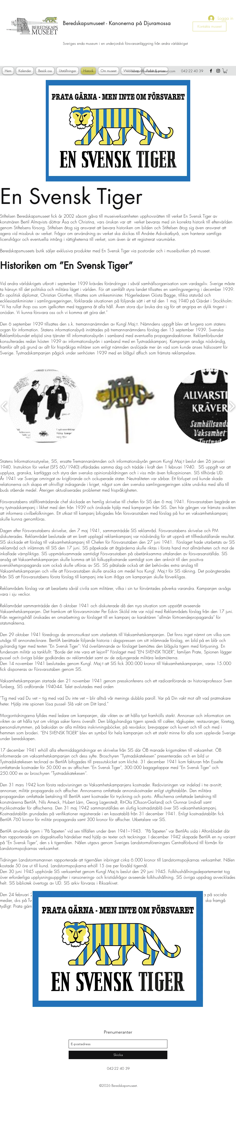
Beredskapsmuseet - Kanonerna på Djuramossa (117, 23)
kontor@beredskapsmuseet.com (153, 71)
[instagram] (218, 70)
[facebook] (211, 70)
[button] (225, 70)
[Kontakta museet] (209, 26)
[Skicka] (118, 1055)
